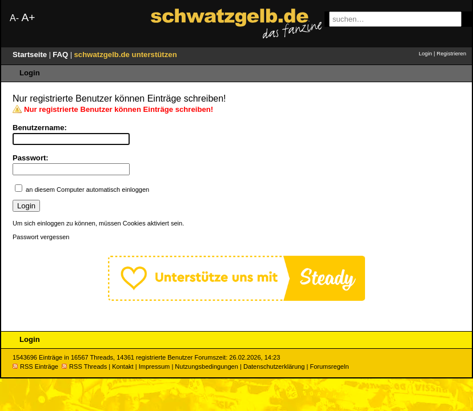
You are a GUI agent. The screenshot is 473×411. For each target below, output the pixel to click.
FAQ (61, 54)
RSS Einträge (35, 366)
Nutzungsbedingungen (206, 366)
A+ (28, 17)
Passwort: (31, 158)
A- (14, 18)
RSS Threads (84, 366)
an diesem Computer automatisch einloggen (87, 189)
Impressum (154, 366)
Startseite (31, 54)
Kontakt (122, 366)
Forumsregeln (329, 366)
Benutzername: (40, 127)
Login (425, 53)
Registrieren (451, 53)
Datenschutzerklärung (273, 366)
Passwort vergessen (41, 236)
